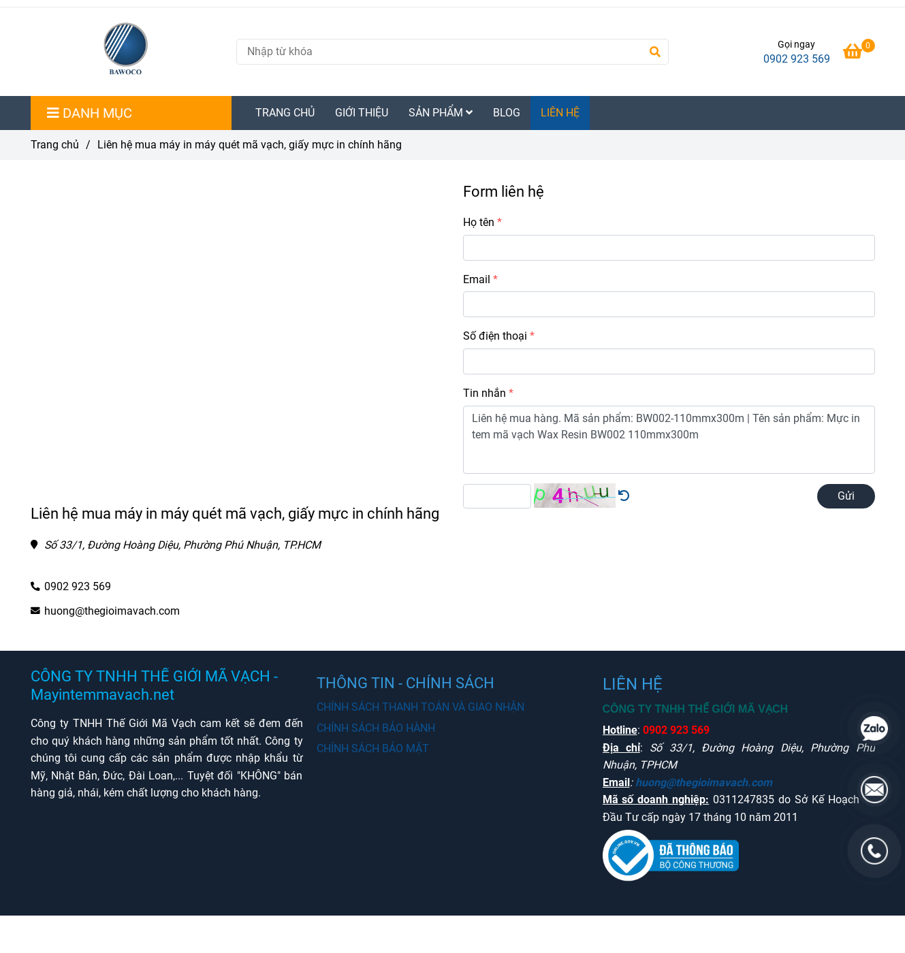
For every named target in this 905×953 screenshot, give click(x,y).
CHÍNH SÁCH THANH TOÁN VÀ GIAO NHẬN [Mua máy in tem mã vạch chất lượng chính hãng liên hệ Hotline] (420, 706)
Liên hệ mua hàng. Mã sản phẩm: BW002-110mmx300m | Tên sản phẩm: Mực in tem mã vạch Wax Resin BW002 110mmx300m (669, 440)
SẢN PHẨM (441, 112)
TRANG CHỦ (285, 112)
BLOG (506, 112)
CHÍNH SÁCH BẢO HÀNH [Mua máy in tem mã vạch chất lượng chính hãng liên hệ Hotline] (376, 728)
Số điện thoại (495, 335)
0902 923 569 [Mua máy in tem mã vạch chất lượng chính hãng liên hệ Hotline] (796, 58)
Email (476, 279)
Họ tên (478, 222)
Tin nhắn (484, 393)
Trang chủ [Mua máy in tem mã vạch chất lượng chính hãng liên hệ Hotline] (55, 144)
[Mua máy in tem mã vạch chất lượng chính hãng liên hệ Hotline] (859, 53)
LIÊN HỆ (560, 112)
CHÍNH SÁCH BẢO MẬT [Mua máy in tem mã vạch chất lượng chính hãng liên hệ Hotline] (373, 748)
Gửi (846, 495)
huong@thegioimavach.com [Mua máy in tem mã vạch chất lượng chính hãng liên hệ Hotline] (112, 610)
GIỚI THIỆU (361, 112)
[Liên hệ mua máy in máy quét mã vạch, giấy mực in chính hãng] (128, 52)
